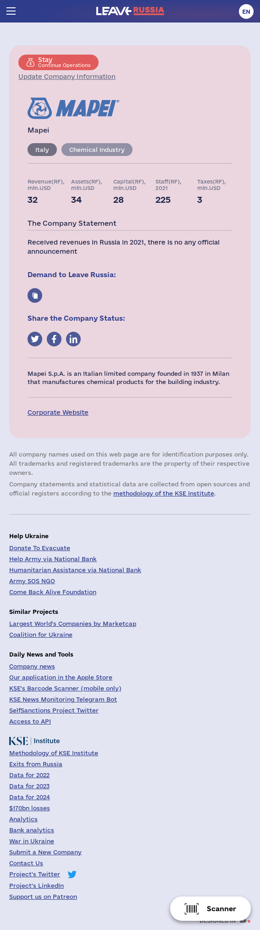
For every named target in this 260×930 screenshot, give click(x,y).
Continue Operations (64, 62)
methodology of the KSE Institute (163, 493)
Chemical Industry (97, 149)
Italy (42, 149)
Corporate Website (58, 412)
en (246, 11)
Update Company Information (67, 76)
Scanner (221, 909)
